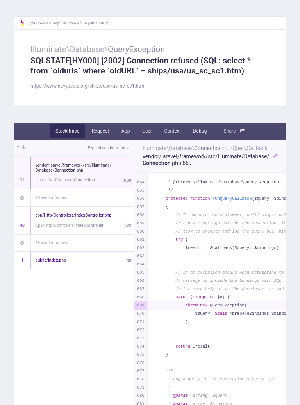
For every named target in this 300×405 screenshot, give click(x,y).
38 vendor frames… (53, 243)
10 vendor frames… (53, 197)
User (147, 131)
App (125, 131)
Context (172, 131)
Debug (200, 131)
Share (234, 131)
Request (100, 131)
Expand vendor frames (108, 148)
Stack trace (67, 131)
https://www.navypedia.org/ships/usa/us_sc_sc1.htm (87, 86)
